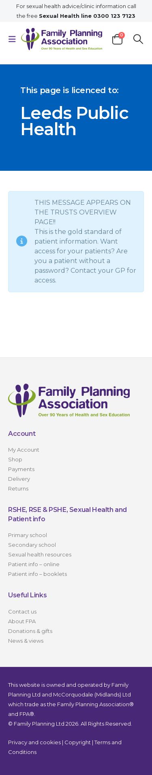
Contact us (22, 611)
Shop (15, 459)
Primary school (27, 535)
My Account (23, 449)
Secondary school (32, 544)
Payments (21, 469)
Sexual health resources (39, 554)
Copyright (77, 742)
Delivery (19, 479)
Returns (18, 488)
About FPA (22, 621)
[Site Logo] (61, 39)
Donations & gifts (30, 631)
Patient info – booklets (37, 574)
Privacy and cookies (34, 742)
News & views (25, 640)
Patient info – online (34, 564)
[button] (14, 39)
